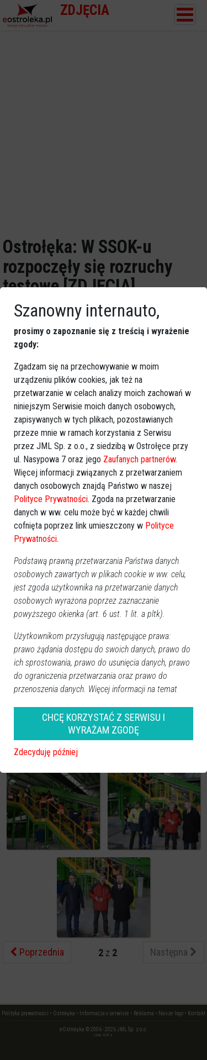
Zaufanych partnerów (139, 459)
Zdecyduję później (46, 752)
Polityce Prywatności (51, 499)
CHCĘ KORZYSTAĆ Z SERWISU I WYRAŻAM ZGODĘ (103, 723)
